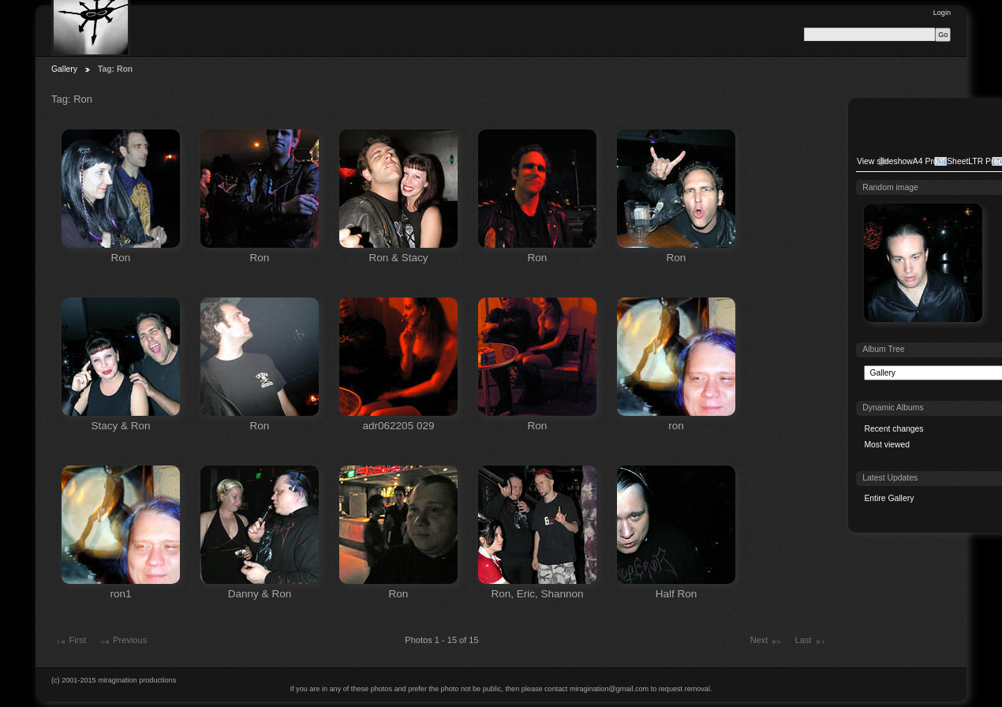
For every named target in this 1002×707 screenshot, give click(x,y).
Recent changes (893, 429)
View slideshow (885, 161)
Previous (123, 641)
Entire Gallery (889, 498)
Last (810, 641)
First (70, 641)
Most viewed (887, 444)
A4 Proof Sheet (940, 161)
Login (942, 13)
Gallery (64, 69)
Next (766, 641)
